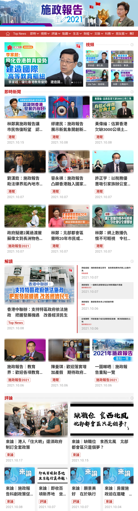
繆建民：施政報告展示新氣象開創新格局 (67, 126)
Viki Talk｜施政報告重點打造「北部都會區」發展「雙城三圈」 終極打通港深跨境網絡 (97, 84)
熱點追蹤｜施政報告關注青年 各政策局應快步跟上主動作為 (106, 269)
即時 (33, 33)
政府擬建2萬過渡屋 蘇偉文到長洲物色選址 (25, 235)
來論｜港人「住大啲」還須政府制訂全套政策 (34, 444)
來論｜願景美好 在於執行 (84, 491)
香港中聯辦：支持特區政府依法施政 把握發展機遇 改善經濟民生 (37, 312)
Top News (19, 33)
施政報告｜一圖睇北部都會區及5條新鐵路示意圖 (102, 285)
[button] (72, 82)
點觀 (65, 33)
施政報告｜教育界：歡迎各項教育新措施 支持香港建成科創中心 (23, 369)
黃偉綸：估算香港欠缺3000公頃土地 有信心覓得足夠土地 (113, 126)
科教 (108, 33)
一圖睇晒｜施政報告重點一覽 (111, 369)
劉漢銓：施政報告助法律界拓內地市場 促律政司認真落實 (23, 181)
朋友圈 (120, 33)
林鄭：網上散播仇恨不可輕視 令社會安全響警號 (111, 235)
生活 (76, 33)
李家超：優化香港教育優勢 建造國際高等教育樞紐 (34, 82)
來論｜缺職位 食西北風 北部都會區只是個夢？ (100, 444)
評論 (54, 33)
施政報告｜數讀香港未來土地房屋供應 (122, 65)
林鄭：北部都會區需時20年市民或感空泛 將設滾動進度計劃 (67, 235)
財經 (86, 33)
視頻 (44, 33)
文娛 (97, 33)
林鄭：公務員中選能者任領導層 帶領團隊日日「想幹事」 (122, 84)
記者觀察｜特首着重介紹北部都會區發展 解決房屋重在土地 (106, 320)
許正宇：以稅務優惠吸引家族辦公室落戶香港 (111, 181)
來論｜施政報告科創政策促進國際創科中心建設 (18, 491)
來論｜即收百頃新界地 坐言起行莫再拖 (51, 491)
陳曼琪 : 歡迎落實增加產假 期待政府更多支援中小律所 (69, 369)
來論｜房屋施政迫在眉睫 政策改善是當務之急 (117, 491)
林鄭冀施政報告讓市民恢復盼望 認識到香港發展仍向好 (23, 126)
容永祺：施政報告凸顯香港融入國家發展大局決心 (67, 181)
